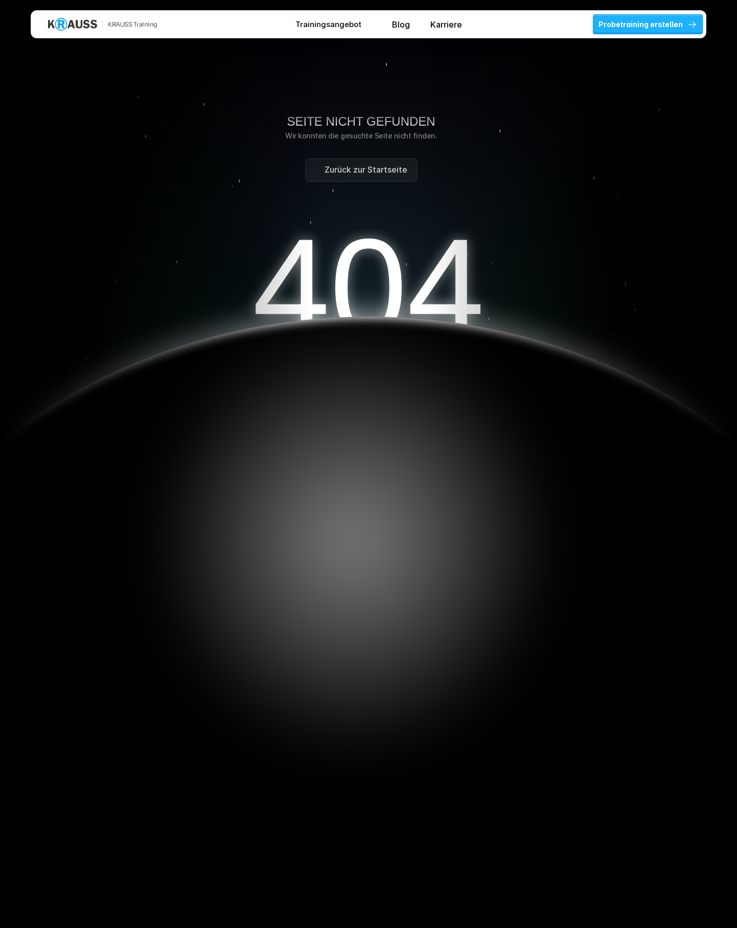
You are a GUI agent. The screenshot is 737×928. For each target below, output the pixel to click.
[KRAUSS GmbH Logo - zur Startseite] (72, 24)
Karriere (446, 24)
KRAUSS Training (132, 24)
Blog (401, 24)
